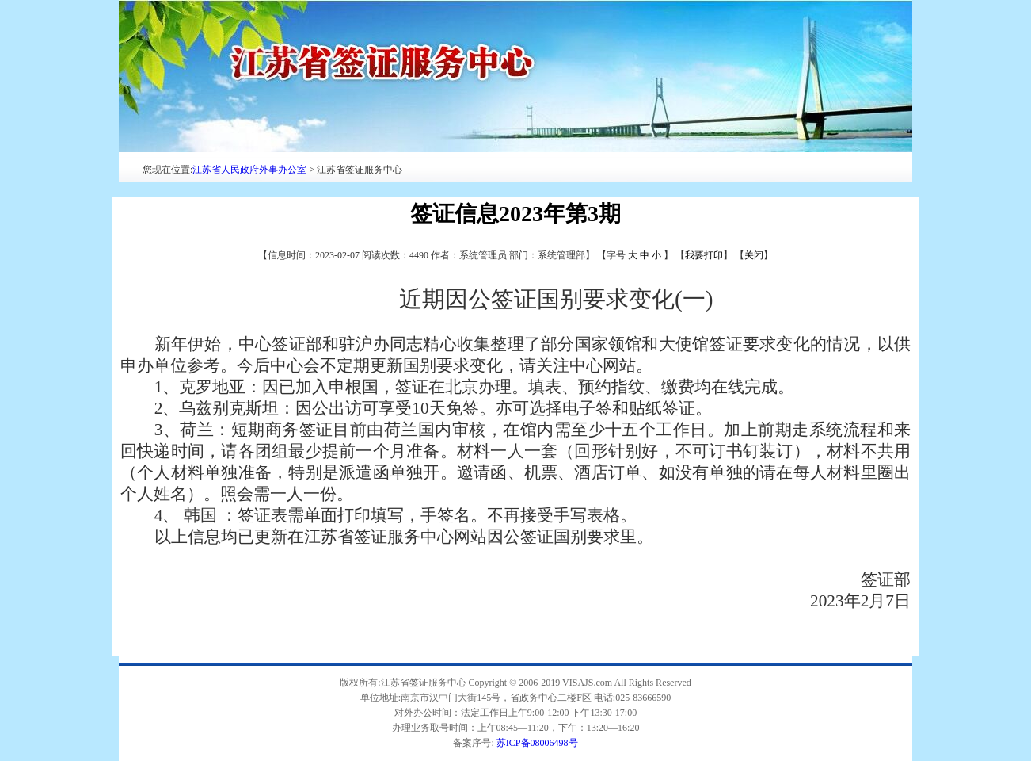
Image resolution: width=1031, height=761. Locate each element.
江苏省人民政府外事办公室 (249, 169)
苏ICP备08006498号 (537, 742)
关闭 (753, 255)
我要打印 (704, 255)
